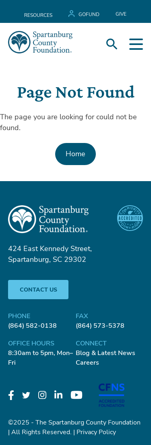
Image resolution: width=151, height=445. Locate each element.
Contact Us (38, 290)
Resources (38, 15)
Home (75, 154)
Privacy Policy (96, 432)
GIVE (121, 14)
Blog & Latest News (105, 353)
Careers (87, 362)
